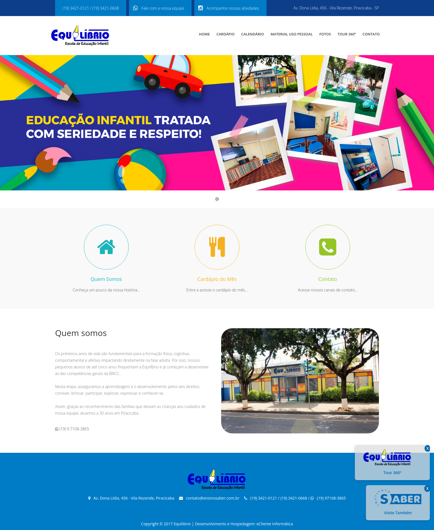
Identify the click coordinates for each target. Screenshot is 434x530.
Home (204, 34)
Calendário (252, 34)
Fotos (325, 34)
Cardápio (225, 34)
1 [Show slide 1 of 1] (217, 200)
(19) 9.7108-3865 (72, 428)
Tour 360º (347, 34)
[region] (217, 131)
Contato (371, 34)
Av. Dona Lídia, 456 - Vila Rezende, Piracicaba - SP (336, 8)
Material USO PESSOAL (291, 34)
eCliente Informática (275, 523)
